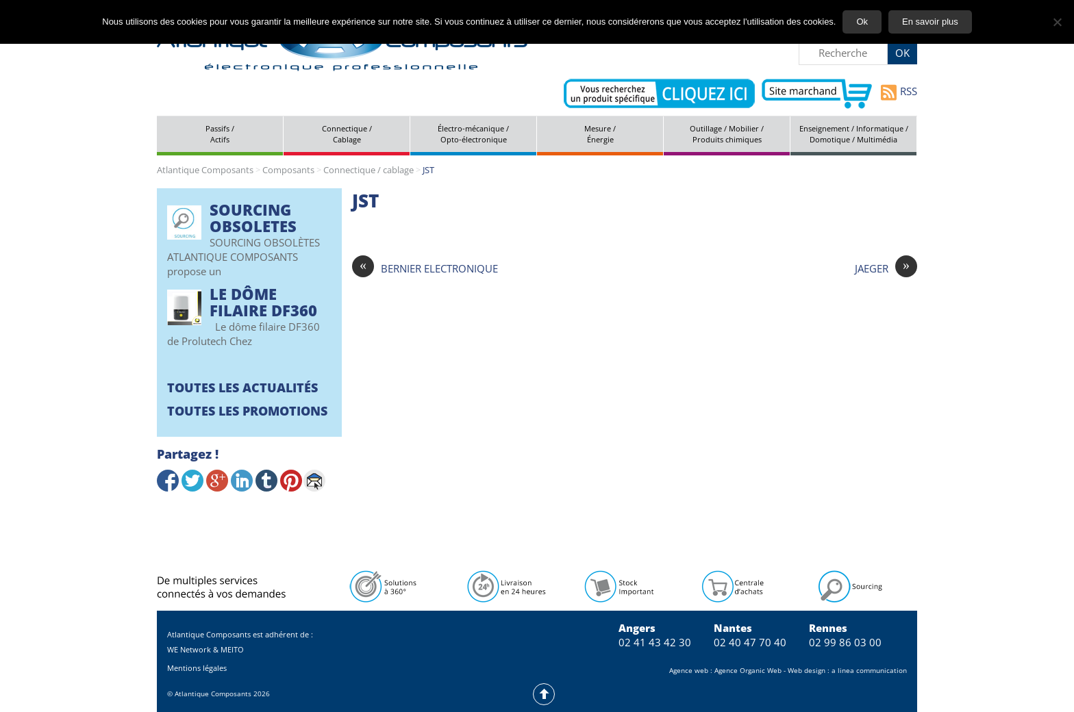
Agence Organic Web (748, 670)
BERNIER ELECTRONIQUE (425, 269)
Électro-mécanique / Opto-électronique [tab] (473, 133)
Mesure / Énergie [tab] (600, 133)
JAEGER (886, 269)
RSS (899, 92)
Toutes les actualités (242, 387)
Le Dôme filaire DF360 (263, 301)
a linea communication (869, 670)
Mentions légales (197, 668)
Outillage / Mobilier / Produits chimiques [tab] (727, 133)
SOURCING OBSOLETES (253, 217)
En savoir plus (930, 21)
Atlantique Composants (205, 170)
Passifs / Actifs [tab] (219, 133)
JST (365, 200)
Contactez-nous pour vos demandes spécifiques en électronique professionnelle (659, 94)
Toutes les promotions (247, 411)
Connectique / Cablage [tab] (347, 133)
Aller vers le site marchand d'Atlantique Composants (817, 94)
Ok (862, 21)
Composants (288, 170)
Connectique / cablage (368, 170)
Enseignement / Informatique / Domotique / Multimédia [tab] (853, 133)
